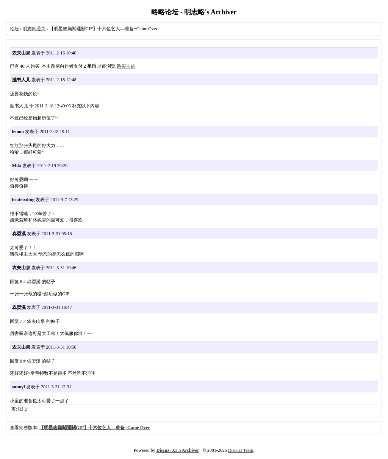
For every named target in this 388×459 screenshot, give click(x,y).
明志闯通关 (34, 28)
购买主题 (126, 66)
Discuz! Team (240, 450)
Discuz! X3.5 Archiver (177, 450)
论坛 (14, 28)
